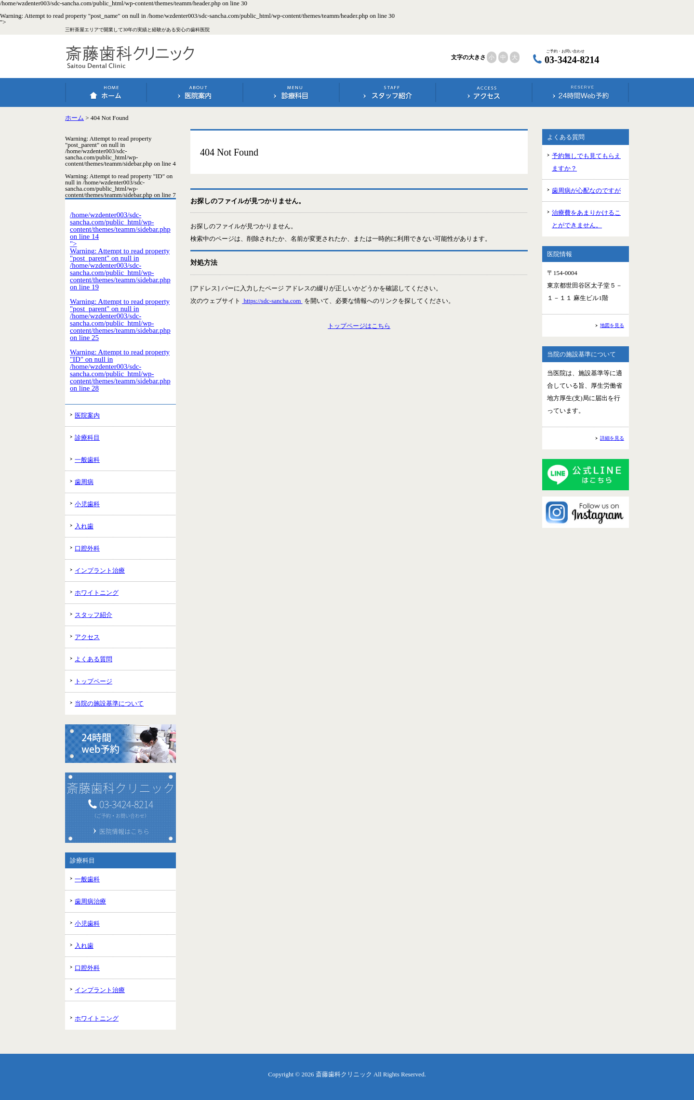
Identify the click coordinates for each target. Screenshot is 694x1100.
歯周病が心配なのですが (586, 190)
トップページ (93, 681)
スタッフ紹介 (388, 92)
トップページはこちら (359, 325)
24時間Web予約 (580, 92)
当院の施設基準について (109, 703)
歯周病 (84, 481)
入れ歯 (84, 526)
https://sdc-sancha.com (272, 300)
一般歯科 (87, 459)
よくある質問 (93, 659)
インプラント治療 (100, 570)
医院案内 (195, 92)
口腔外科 (87, 548)
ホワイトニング (97, 592)
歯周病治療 (90, 901)
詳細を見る (612, 438)
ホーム (106, 92)
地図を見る (612, 325)
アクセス (484, 92)
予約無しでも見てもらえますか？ (586, 162)
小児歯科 (87, 504)
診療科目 (291, 92)
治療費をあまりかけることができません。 (586, 219)
